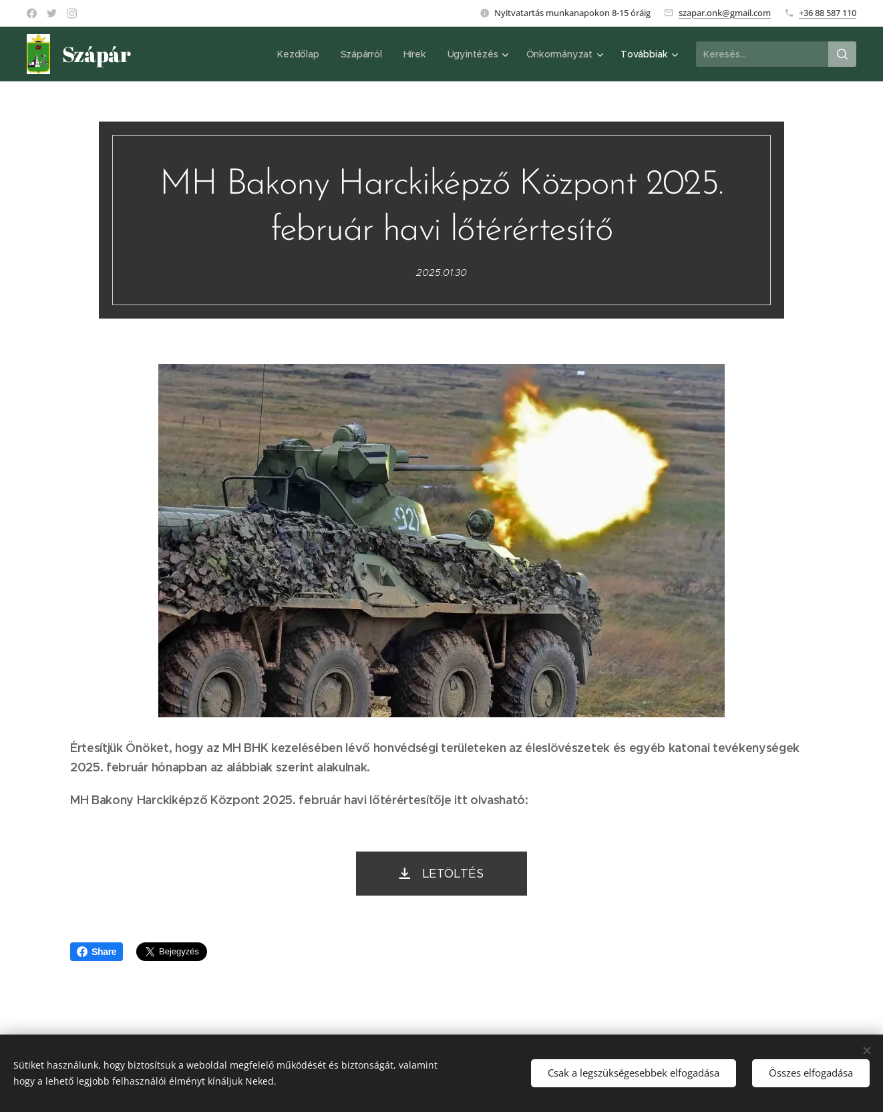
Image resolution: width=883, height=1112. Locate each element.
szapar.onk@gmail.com (725, 13)
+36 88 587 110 (827, 13)
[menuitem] (299, 54)
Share (96, 951)
